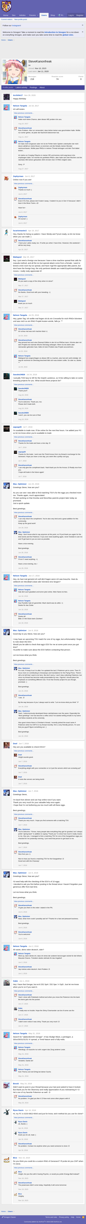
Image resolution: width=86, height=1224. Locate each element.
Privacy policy (64, 1217)
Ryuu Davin (18, 1110)
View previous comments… (24, 113)
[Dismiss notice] (82, 25)
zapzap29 (17, 427)
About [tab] (42, 87)
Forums (32, 15)
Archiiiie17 (18, 95)
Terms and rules (51, 1217)
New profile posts (20, 19)
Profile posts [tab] (8, 87)
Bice (15, 1158)
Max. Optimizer (20, 484)
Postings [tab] (33, 87)
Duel (15, 743)
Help (72, 1217)
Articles (22, 15)
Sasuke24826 (19, 374)
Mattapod (17, 257)
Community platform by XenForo (43, 1221)
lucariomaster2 (20, 230)
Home (5, 15)
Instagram (16, 25)
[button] (38, 15)
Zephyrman (18, 176)
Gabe (15, 981)
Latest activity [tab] (21, 87)
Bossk (16, 1083)
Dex (13, 15)
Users (44, 15)
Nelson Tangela (20, 106)
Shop (52, 15)
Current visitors (6, 19)
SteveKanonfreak (25, 128)
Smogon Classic (9, 1217)
